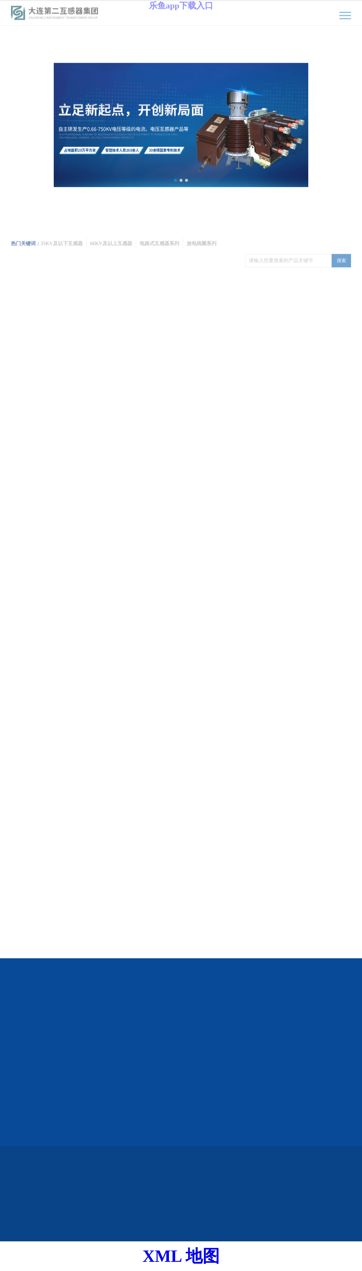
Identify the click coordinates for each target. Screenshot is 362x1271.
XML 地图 (180, 1256)
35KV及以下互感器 (62, 252)
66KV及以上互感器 (111, 252)
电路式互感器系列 (159, 252)
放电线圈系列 (201, 252)
